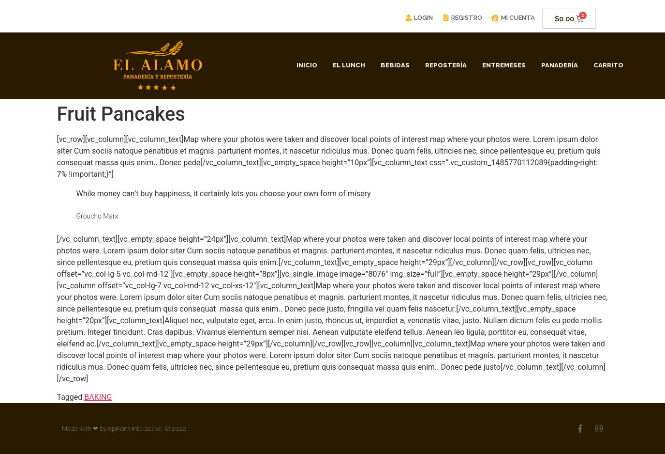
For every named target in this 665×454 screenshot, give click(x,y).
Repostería (446, 65)
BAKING (98, 397)
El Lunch (349, 65)
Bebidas (395, 65)
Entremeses (504, 65)
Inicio (306, 65)
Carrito (608, 65)
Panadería (559, 65)
